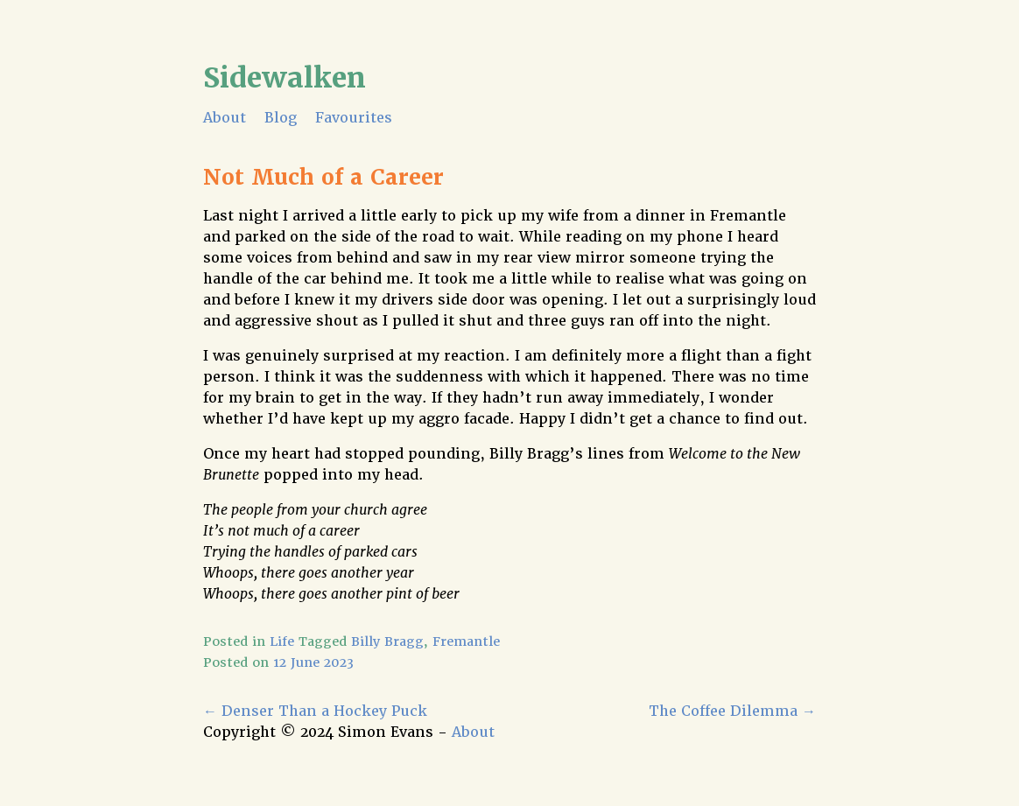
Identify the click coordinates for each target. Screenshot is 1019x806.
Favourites (353, 118)
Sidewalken (284, 77)
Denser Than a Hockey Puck (315, 711)
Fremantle (466, 641)
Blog (280, 118)
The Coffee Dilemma (732, 711)
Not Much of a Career (323, 177)
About (224, 118)
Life (282, 641)
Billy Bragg (387, 641)
